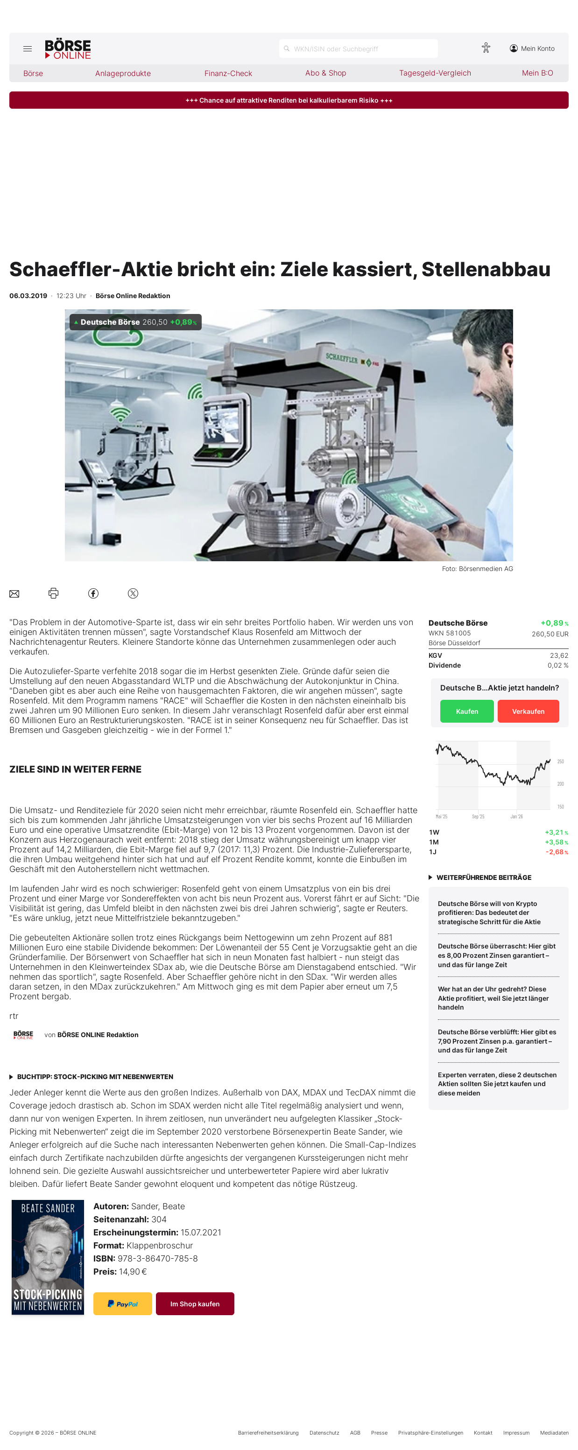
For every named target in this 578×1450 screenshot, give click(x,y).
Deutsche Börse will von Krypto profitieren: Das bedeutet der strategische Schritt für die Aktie (489, 912)
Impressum (516, 1432)
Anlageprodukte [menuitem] (123, 73)
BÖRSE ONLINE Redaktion (98, 1035)
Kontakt (483, 1432)
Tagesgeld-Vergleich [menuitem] (435, 72)
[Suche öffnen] (358, 48)
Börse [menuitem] (33, 73)
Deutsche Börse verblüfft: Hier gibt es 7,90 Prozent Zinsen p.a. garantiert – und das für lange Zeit (497, 1041)
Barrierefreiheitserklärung (268, 1432)
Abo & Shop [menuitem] (325, 72)
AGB (355, 1432)
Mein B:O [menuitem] (537, 72)
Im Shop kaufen (195, 1304)
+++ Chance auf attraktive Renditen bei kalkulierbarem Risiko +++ (289, 100)
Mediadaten (554, 1432)
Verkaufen (528, 711)
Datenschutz (324, 1432)
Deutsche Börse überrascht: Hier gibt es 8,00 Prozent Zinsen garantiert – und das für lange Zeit (497, 955)
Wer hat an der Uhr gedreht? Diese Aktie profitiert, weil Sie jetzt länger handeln (493, 998)
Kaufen (467, 711)
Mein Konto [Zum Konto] (532, 48)
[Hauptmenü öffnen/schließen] (27, 48)
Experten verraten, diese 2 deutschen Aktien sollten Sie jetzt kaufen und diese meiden (497, 1084)
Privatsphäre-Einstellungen (430, 1432)
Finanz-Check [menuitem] (228, 73)
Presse (379, 1432)
